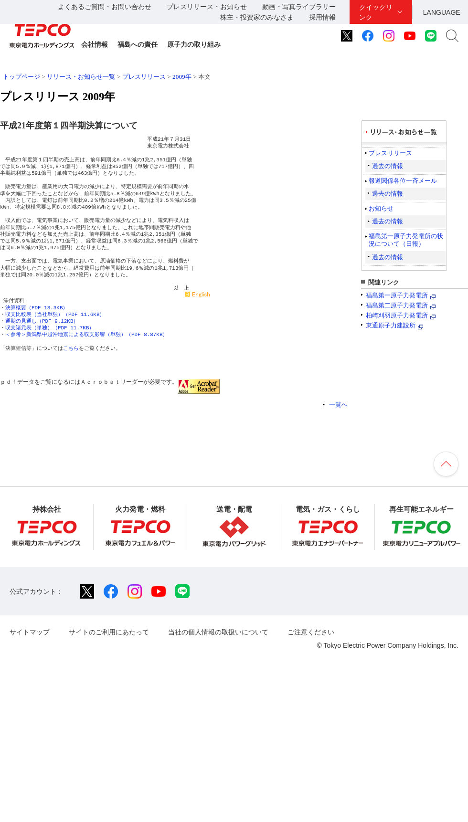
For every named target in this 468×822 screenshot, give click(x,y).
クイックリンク (376, 12)
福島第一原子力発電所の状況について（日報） (406, 239)
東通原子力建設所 (390, 325)
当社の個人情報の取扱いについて (218, 632)
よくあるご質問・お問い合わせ (104, 7)
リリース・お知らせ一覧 (81, 76)
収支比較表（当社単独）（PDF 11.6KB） (55, 314)
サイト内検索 (452, 36)
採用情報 (322, 17)
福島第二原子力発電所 (397, 305)
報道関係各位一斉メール (403, 180)
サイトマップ (30, 632)
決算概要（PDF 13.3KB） (36, 307)
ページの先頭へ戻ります (446, 464)
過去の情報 (387, 165)
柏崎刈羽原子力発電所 (397, 315)
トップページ (21, 76)
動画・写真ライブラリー (299, 7)
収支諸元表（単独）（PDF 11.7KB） (49, 327)
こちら (71, 348)
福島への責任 (137, 44)
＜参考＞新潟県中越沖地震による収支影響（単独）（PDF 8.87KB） (86, 334)
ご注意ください (310, 632)
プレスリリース (144, 76)
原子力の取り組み (194, 44)
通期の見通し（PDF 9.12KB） (41, 321)
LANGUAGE (441, 12)
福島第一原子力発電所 (397, 295)
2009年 (181, 76)
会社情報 (94, 44)
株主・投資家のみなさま (257, 17)
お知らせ (381, 208)
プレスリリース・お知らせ (207, 7)
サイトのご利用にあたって (109, 632)
